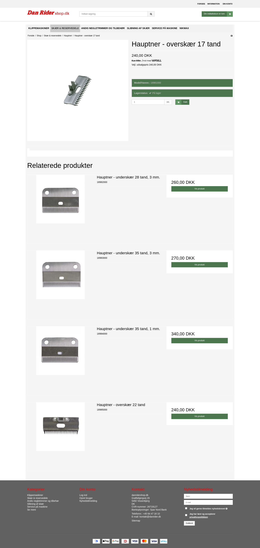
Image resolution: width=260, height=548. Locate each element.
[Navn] (208, 496)
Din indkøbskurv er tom (218, 14)
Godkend (189, 523)
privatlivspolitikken (199, 517)
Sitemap (136, 520)
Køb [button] (181, 102)
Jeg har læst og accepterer (202, 515)
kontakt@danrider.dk (150, 516)
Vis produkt (200, 189)
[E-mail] (208, 502)
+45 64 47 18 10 (151, 513)
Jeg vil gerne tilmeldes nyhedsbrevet (209, 508)
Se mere (31, 509)
